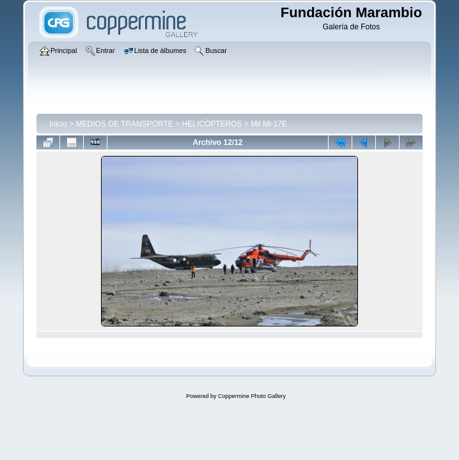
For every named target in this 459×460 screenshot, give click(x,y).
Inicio (58, 123)
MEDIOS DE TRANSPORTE (124, 123)
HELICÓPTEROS (212, 123)
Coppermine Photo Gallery (252, 396)
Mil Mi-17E (269, 123)
